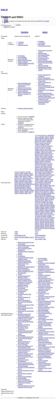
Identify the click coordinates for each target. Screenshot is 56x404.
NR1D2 (42, 187)
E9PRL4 (27, 237)
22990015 (31, 132)
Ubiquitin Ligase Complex (25, 318)
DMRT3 (42, 153)
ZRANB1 (52, 228)
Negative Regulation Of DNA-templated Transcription (46, 301)
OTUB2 (37, 188)
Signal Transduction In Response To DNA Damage (25, 380)
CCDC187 (50, 146)
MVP (53, 185)
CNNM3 (37, 150)
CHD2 (49, 149)
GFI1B (40, 164)
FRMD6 (37, 162)
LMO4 (51, 179)
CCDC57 (30, 173)
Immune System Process (24, 88)
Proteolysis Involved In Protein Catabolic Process (25, 279)
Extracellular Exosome (44, 46)
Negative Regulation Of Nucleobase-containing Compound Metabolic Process (26, 315)
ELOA (50, 155)
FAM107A (50, 156)
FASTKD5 (48, 159)
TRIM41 (47, 207)
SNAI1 (42, 199)
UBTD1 (42, 213)
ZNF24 (51, 219)
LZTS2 (16, 182)
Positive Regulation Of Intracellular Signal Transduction (44, 102)
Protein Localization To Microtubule (44, 83)
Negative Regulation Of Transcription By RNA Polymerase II (24, 85)
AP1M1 (52, 137)
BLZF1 (40, 141)
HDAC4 (37, 169)
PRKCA (28, 187)
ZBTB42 (49, 216)
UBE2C (17, 193)
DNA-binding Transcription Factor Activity (45, 320)
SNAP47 (47, 199)
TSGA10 (30, 191)
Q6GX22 (37, 237)
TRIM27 (22, 191)
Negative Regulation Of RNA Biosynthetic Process (46, 307)
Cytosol (20, 274)
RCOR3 (49, 193)
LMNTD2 (42, 179)
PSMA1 (37, 191)
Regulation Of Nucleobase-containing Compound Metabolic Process (25, 283)
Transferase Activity (43, 58)
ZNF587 (42, 225)
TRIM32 (42, 207)
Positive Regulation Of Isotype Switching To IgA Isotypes (26, 386)
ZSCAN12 (38, 230)
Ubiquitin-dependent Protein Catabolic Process (25, 258)
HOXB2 (51, 169)
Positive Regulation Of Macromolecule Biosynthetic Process (25, 321)
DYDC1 (51, 153)
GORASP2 (44, 166)
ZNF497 (37, 223)
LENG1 (37, 178)
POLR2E (17, 187)
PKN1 (45, 188)
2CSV (16, 239)
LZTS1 (51, 181)
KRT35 (30, 181)
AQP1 (36, 138)
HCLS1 (20, 179)
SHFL (46, 198)
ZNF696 (42, 227)
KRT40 (37, 176)
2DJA (36, 239)
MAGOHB (48, 182)
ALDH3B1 (41, 137)
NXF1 (50, 187)
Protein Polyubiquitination (45, 328)
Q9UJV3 (42, 237)
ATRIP (37, 140)
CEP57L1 (42, 149)
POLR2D (28, 185)
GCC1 (20, 178)
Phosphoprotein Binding (44, 67)
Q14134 (32, 237)
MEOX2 (42, 184)
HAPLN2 (46, 167)
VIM (29, 193)
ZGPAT (49, 217)
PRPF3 (48, 190)
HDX (41, 169)
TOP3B (48, 205)
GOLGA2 (25, 178)
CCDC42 (42, 147)
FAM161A (38, 158)
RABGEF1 (38, 193)
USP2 (51, 213)
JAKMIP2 (22, 181)
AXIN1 (41, 140)
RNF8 (20, 188)
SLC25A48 (52, 198)
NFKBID (22, 185)
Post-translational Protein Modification (24, 249)
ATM (21, 173)
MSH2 (28, 184)
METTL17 (48, 184)
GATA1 (17, 178)
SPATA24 (37, 201)
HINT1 (29, 179)
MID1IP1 (45, 185)
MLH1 (24, 184)
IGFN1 (50, 170)
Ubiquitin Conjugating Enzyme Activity (44, 275)
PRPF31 (52, 190)
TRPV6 (47, 208)
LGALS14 (42, 178)
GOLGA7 (37, 166)
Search (6, 19)
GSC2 (41, 167)
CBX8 (47, 144)
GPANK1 (49, 166)
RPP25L (37, 196)
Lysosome (20, 43)
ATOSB (51, 138)
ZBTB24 (44, 216)
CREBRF (37, 152)
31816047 (24, 130)
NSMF (46, 187)
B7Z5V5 (17, 237)
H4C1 (16, 179)
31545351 (20, 127)
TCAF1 (37, 204)
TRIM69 (42, 208)
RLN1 (36, 195)
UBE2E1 (21, 193)
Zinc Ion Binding (22, 59)
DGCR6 (49, 152)
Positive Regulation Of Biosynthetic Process (24, 342)
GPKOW (37, 167)
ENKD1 (37, 156)
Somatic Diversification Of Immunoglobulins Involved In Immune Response (26, 364)
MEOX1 (37, 184)
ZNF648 (47, 225)
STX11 (51, 201)
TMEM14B (42, 205)
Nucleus (20, 254)
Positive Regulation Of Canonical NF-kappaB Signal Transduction (46, 87)
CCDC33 (37, 147)
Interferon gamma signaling (25, 108)
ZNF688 (37, 227)
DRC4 (47, 153)
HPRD (6, 27)
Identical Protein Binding (24, 60)
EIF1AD (46, 155)
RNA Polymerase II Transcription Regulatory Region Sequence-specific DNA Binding (45, 343)
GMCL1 (44, 164)
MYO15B (17, 185)
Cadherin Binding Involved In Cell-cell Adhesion (26, 64)
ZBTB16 (39, 216)
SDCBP (37, 198)
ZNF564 (37, 225)
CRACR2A (26, 175)
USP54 (41, 214)
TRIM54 (37, 208)
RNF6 (40, 195)
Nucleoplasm (21, 335)
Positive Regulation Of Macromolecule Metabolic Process (25, 302)
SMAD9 (29, 188)
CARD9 (25, 173)
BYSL (36, 143)
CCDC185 (44, 146)
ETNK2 (45, 156)
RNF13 (16, 188)
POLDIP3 (50, 188)
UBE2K (53, 211)
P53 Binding (21, 56)
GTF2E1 (30, 178)
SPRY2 (47, 201)
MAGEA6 (42, 182)
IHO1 (36, 172)
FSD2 (41, 162)
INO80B (47, 172)
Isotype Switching (23, 344)
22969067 (31, 116)
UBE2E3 (47, 211)
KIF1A (37, 175)
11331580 (46, 21)
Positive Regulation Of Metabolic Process (24, 276)
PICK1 (41, 188)
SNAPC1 (17, 190)
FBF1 (20, 176)
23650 (16, 231)
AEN (36, 137)
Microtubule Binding (44, 55)
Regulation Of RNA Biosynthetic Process (43, 266)
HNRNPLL (46, 169)
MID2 (45, 32)
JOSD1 (44, 173)
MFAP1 (37, 185)
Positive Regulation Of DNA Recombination (25, 272)
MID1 (41, 185)
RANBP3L (44, 193)
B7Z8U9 (22, 237)
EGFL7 (41, 155)
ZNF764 (47, 227)
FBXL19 (25, 176)
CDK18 (37, 149)
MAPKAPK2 (28, 182)
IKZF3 (40, 172)
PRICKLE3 (23, 187)
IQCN (51, 172)
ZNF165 (42, 219)
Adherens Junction (23, 45)
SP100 (21, 190)
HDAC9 (25, 179)
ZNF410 (52, 220)
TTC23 (37, 210)
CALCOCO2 (46, 143)
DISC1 (31, 175)
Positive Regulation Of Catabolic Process (24, 351)
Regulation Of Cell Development (23, 287)
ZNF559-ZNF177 (49, 223)
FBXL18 (37, 161)
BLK (36, 141)
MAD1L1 (21, 182)
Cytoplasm (21, 42)
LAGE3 (50, 176)
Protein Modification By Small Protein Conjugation (26, 246)
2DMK (40, 239)
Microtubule (41, 44)
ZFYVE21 (44, 217)
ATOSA (47, 138)
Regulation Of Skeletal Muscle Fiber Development (26, 267)
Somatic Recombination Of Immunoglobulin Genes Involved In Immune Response (26, 347)
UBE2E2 (42, 211)
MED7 (16, 184)
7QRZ (44, 239)
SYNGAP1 (38, 202)
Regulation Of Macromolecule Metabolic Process (46, 338)
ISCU (36, 173)
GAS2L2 (45, 162)
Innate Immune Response (25, 89)
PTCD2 (42, 191)
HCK (50, 167)
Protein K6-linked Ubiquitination (43, 361)
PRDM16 (43, 190)
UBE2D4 (37, 211)
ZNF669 (52, 225)
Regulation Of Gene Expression (43, 294)
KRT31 (52, 175)
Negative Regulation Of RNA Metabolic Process (46, 332)
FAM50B (49, 158)
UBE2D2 (46, 210)
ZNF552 (42, 223)
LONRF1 (41, 181)
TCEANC (46, 204)
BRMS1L (49, 141)
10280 (16, 233)
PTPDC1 (46, 191)
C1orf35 (41, 143)
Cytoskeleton (41, 43)
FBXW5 (42, 161)
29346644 (20, 123)
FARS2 (43, 159)
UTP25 (49, 214)
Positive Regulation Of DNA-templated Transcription (46, 95)
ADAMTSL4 (50, 135)
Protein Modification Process (26, 337)
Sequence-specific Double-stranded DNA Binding (45, 323)
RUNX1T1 (43, 196)
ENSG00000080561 (40, 235)
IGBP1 (46, 170)
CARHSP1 (43, 144)
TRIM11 (32, 190)
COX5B (42, 150)
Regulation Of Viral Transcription (23, 264)
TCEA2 (41, 204)
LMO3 (47, 179)
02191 (36, 233)
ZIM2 (52, 217)
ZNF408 (47, 220)
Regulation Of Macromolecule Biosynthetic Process (46, 297)
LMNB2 (37, 179)
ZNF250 (37, 220)
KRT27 (48, 175)
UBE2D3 (52, 210)
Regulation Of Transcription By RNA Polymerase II (45, 269)
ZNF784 (37, 228)
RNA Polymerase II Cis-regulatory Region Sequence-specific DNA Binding (46, 280)
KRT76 (45, 176)
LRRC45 (46, 181)
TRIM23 (17, 191)
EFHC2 (37, 155)
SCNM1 (52, 196)
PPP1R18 (37, 190)
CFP (46, 149)
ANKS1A (17, 173)
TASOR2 (43, 202)
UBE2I (26, 193)
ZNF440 (47, 222)
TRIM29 (24, 32)
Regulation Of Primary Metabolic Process (24, 325)
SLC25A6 (37, 199)
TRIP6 (26, 191)
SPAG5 (52, 199)
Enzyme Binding (42, 59)
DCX (45, 152)
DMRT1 (17, 176)
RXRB (48, 196)
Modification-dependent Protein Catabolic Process (25, 261)
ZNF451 (52, 222)
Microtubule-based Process (45, 354)
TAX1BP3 (26, 190)
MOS (50, 185)
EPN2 (41, 156)
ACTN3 (28, 172)
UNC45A (46, 213)
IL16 (43, 172)
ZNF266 (42, 220)
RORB (44, 195)
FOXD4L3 (48, 161)
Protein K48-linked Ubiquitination (43, 317)
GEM (36, 164)
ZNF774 (52, 227)
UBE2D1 (41, 210)
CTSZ (42, 152)
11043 (36, 231)
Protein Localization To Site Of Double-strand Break (25, 354)
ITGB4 (40, 173)
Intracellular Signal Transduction (23, 328)
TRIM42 (52, 207)
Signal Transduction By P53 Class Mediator (25, 308)
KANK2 (49, 173)
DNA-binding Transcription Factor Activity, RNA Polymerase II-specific (45, 284)
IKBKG (17, 181)
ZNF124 (37, 219)
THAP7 (37, 205)
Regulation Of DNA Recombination (23, 360)
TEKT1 (51, 204)
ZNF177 (47, 219)
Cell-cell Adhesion (23, 91)
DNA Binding (42, 292)
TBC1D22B (50, 202)
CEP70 (21, 175)
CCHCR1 (48, 147)
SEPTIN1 (42, 198)
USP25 (37, 214)
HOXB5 (37, 170)
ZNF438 (42, 222)
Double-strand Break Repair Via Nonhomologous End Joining (25, 332)
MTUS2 (32, 184)
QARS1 (51, 191)
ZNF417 (37, 222)
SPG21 (42, 201)
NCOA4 (37, 187)
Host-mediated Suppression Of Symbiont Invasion (46, 98)
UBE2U (37, 213)
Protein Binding (22, 57)
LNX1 (36, 181)
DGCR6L (37, 153)
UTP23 (45, 214)
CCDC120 (38, 146)
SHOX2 (24, 188)
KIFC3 (44, 175)
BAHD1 (45, 140)
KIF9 (40, 175)
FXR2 (29, 176)
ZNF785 (42, 228)
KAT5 (26, 181)
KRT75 (41, 176)
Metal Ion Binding (23, 62)
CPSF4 (46, 150)
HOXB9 (42, 170)
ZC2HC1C (38, 217)
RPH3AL (48, 195)
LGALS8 (47, 178)
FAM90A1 (38, 159)
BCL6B (50, 140)
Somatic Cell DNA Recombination (23, 290)
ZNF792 (47, 228)
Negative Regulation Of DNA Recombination (26, 305)
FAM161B (44, 158)
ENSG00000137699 (20, 235)
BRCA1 (44, 141)
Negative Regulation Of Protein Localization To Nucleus (24, 94)
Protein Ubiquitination (44, 78)
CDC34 (17, 175)
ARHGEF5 (41, 138)
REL (53, 193)
